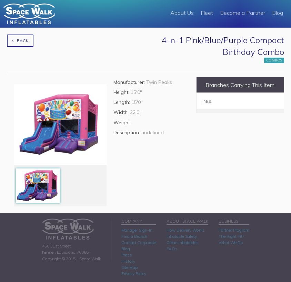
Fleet (207, 12)
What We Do (231, 242)
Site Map (129, 267)
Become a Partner (242, 12)
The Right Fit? (231, 236)
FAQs (172, 248)
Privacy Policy (133, 273)
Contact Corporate (138, 242)
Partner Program (234, 230)
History (128, 261)
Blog (277, 12)
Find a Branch (134, 236)
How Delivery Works (186, 230)
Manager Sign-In (136, 230)
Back (20, 40)
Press (126, 254)
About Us (182, 12)
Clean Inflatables (183, 242)
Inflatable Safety (182, 236)
